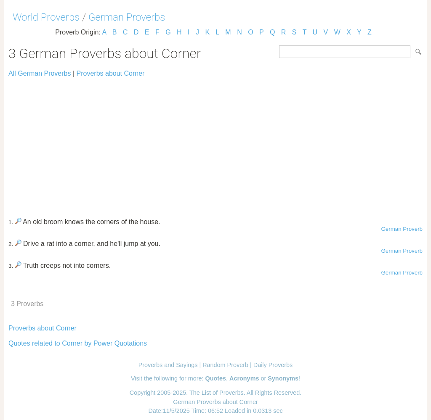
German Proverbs (126, 17)
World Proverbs (46, 17)
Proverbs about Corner (111, 73)
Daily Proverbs (273, 365)
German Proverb (402, 229)
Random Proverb (225, 365)
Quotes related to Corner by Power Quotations (77, 343)
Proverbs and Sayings (168, 365)
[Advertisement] (215, 144)
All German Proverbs (39, 73)
